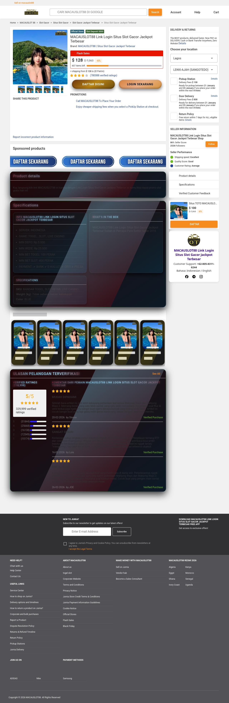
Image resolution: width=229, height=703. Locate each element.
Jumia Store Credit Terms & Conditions (81, 596)
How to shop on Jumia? (21, 596)
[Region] (194, 58)
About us (67, 567)
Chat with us (16, 566)
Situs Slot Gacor (60, 22)
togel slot (67, 573)
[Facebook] (186, 276)
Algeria (172, 567)
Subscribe (122, 531)
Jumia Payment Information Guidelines (81, 602)
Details (182, 43)
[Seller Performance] (195, 152)
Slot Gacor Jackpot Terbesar (86, 22)
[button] (161, 32)
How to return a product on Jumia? (26, 608)
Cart (213, 12)
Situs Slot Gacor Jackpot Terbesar (116, 46)
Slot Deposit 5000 (94, 31)
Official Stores (69, 614)
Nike (38, 678)
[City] (194, 69)
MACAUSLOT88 (87, 46)
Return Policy (16, 638)
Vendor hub (121, 573)
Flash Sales (68, 620)
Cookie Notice (69, 608)
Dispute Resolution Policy (22, 626)
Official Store (77, 31)
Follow (211, 144)
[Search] (101, 12)
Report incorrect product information (33, 137)
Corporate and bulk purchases (24, 614)
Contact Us (15, 576)
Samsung (67, 678)
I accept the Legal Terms (80, 549)
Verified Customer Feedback (191, 193)
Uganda (189, 585)
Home (13, 22)
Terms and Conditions (73, 585)
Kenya (188, 567)
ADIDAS (14, 678)
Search (155, 12)
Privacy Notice (70, 590)
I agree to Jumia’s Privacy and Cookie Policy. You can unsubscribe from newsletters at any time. (109, 544)
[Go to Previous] (15, 89)
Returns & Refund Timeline (22, 632)
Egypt (171, 573)
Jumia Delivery (17, 649)
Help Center (15, 570)
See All (158, 374)
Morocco (190, 573)
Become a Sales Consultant (129, 579)
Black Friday (69, 626)
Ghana (172, 579)
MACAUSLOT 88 (27, 22)
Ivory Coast (174, 585)
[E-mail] (87, 531)
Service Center (17, 590)
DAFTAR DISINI (93, 84)
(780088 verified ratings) (103, 75)
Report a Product (18, 620)
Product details (184, 176)
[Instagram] (201, 276)
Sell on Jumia (122, 567)
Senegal (189, 579)
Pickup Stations (17, 643)
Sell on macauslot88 (22, 2)
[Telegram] (193, 276)
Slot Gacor (44, 22)
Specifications (183, 184)
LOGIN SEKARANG (140, 84)
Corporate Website (72, 579)
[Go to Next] (65, 89)
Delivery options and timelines (24, 602)
